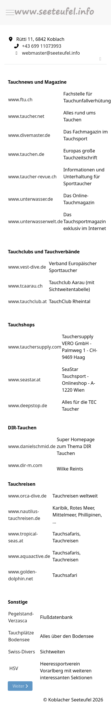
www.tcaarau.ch (25, 286)
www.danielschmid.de (32, 446)
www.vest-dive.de (27, 267)
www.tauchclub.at (27, 301)
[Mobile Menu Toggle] (10, 12)
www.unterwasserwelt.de (35, 221)
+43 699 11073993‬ (41, 46)
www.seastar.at (24, 379)
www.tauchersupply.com (34, 347)
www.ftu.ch (20, 99)
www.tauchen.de (26, 154)
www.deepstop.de (27, 405)
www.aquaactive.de (29, 556)
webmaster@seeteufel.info (51, 53)
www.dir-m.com (25, 465)
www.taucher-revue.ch (32, 176)
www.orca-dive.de (27, 496)
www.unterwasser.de (30, 199)
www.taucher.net (26, 116)
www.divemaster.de (29, 135)
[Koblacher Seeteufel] (55, 12)
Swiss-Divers (21, 651)
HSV (13, 668)
